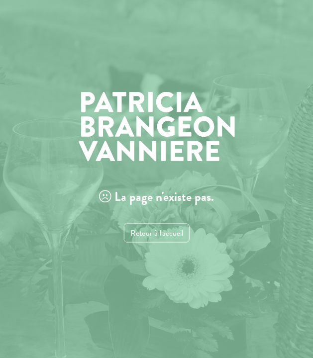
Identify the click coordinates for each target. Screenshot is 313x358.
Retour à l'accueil (156, 233)
